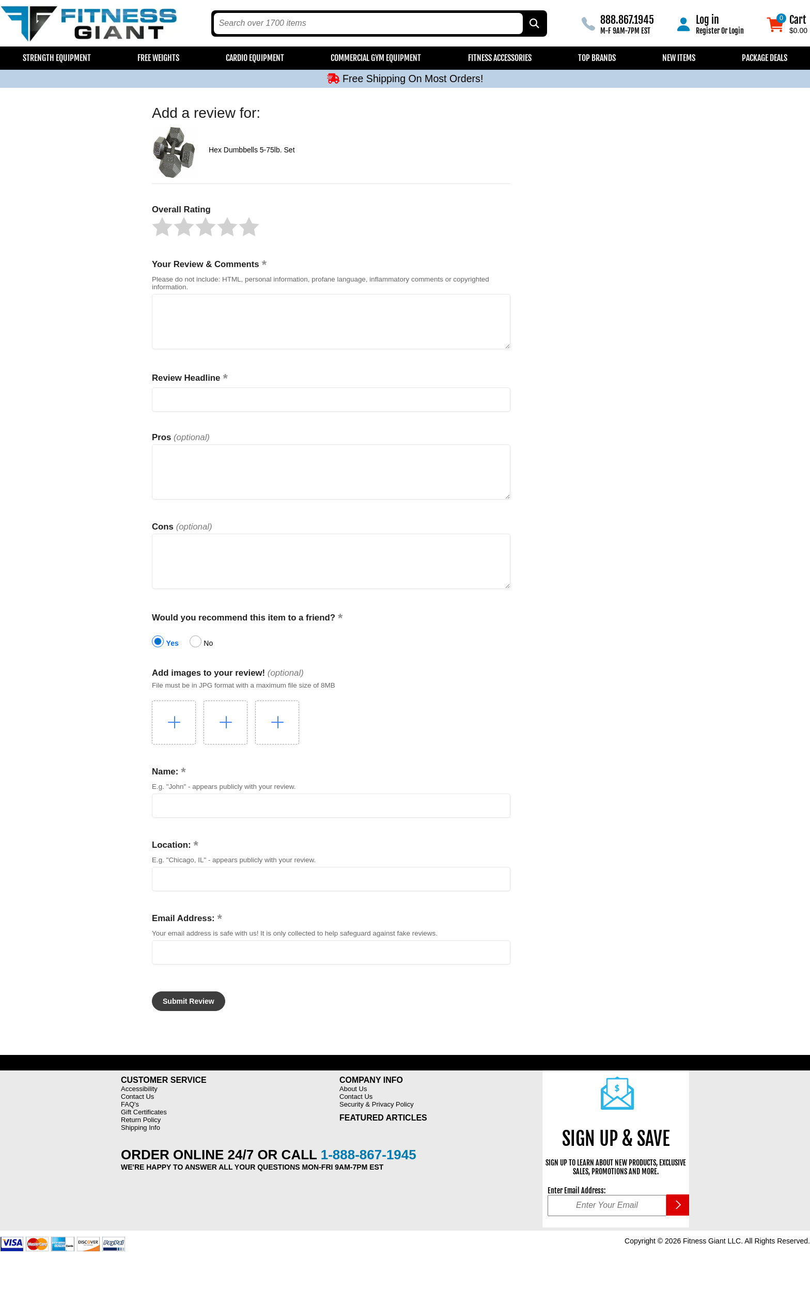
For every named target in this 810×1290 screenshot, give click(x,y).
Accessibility (139, 1112)
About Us (353, 1112)
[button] (162, 226)
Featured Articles (383, 1141)
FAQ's (130, 1127)
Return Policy (141, 1143)
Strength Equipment (57, 58)
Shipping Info (140, 1151)
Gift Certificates (144, 1135)
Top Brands (597, 58)
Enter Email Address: (576, 1213)
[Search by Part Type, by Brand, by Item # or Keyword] (533, 23)
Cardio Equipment (255, 58)
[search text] (368, 23)
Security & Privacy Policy (376, 1127)
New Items (678, 58)
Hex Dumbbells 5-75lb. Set (252, 150)
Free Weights (158, 58)
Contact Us (137, 1120)
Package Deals (764, 58)
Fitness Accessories (500, 58)
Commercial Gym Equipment (376, 58)
